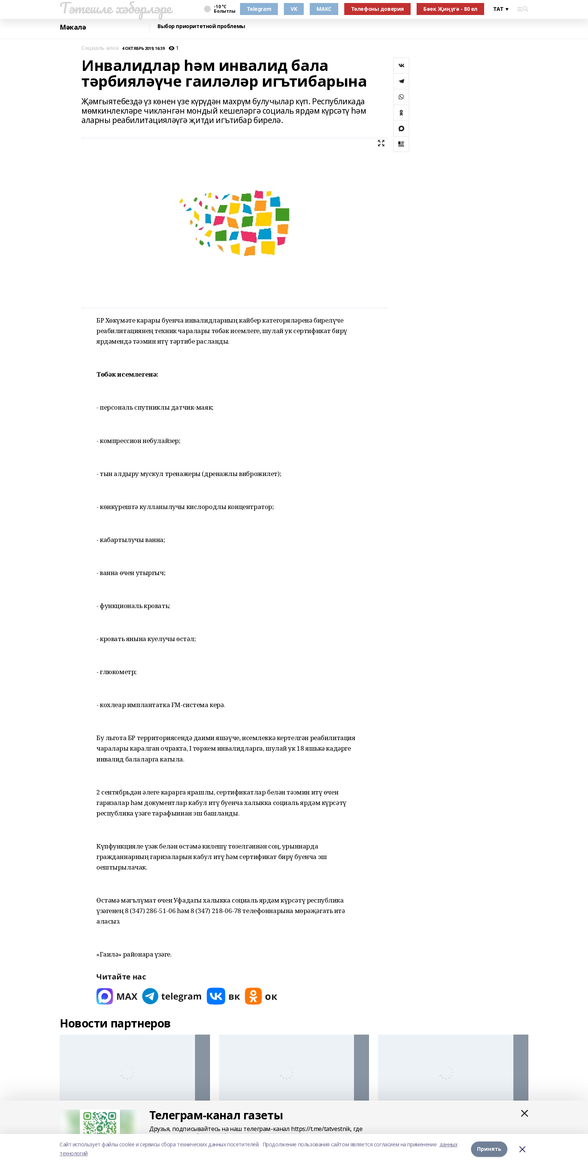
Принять (489, 1148)
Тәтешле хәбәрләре (115, 8)
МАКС (323, 8)
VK (294, 8)
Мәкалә (73, 27)
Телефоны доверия (377, 8)
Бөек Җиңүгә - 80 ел (450, 8)
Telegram (259, 8)
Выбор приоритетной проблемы (201, 26)
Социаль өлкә (100, 48)
